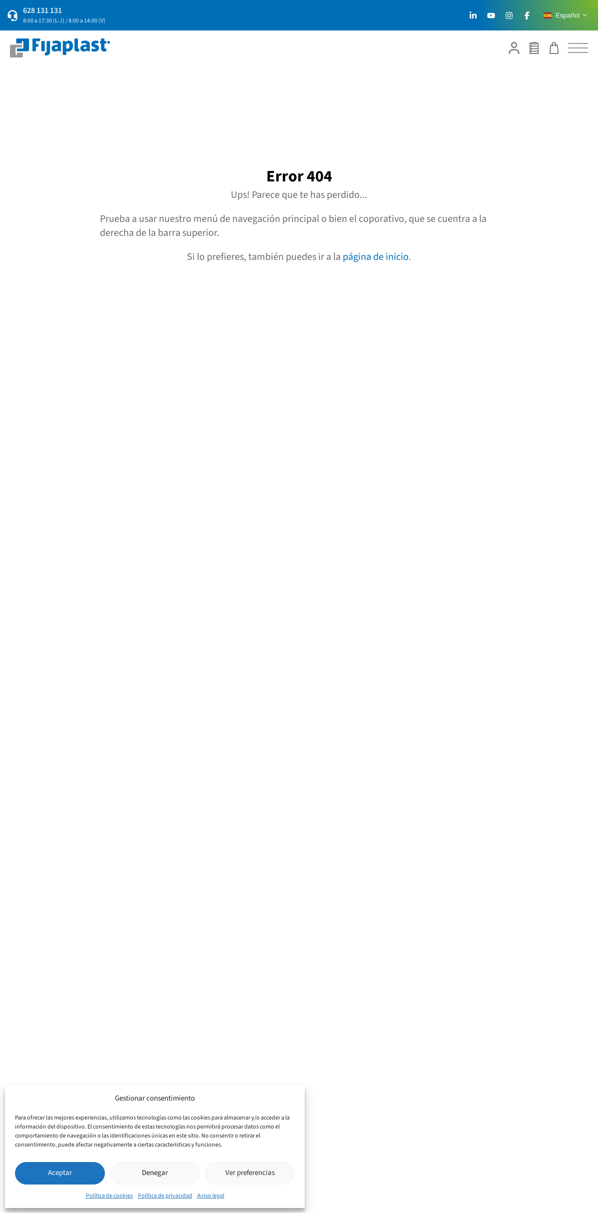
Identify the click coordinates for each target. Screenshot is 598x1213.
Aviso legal (210, 1196)
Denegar (155, 1173)
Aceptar (60, 1173)
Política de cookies (109, 1196)
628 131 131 (42, 10)
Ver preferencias (250, 1173)
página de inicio (376, 257)
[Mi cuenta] (514, 47)
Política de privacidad (165, 1196)
